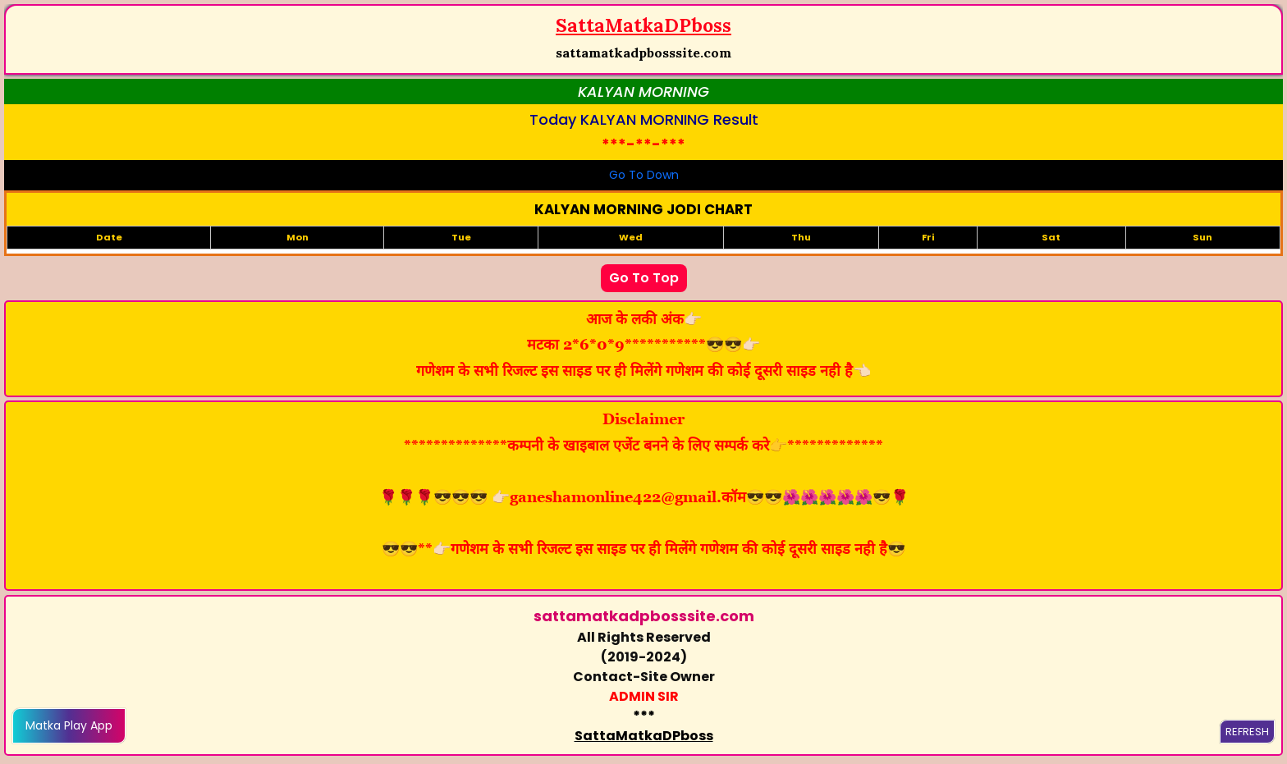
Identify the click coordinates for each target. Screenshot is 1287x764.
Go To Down (644, 175)
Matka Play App (68, 725)
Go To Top (644, 277)
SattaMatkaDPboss (644, 735)
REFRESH (1247, 731)
